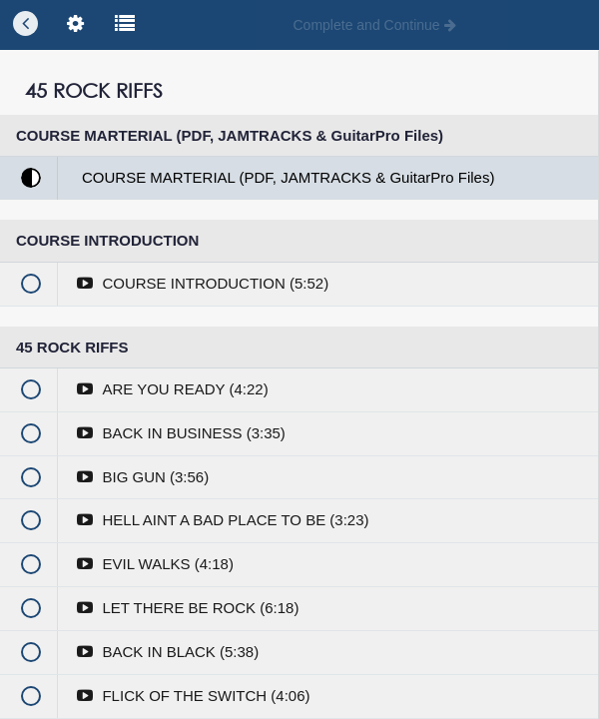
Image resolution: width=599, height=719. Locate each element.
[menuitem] (75, 25)
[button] (25, 25)
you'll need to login (400, 249)
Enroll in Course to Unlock (299, 327)
